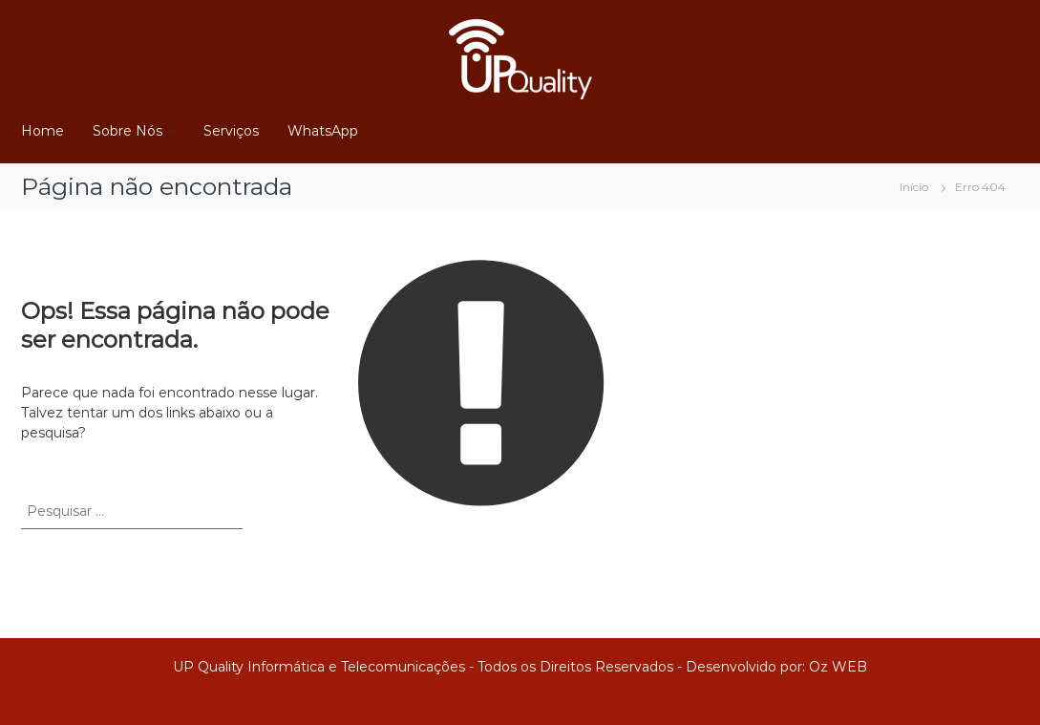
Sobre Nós (127, 130)
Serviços (231, 130)
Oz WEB (838, 666)
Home (42, 130)
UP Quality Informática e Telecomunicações (319, 666)
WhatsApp (322, 130)
